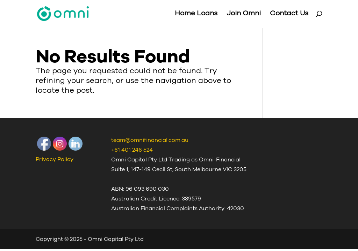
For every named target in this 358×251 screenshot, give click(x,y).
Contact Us (289, 14)
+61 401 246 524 (132, 150)
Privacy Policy (54, 159)
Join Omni (244, 14)
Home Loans (196, 14)
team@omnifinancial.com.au (149, 140)
